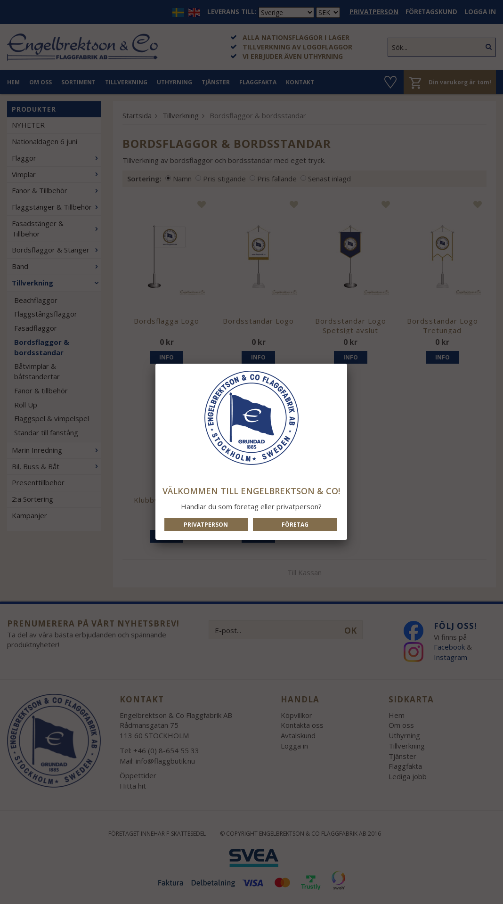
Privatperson (206, 525)
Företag (295, 525)
